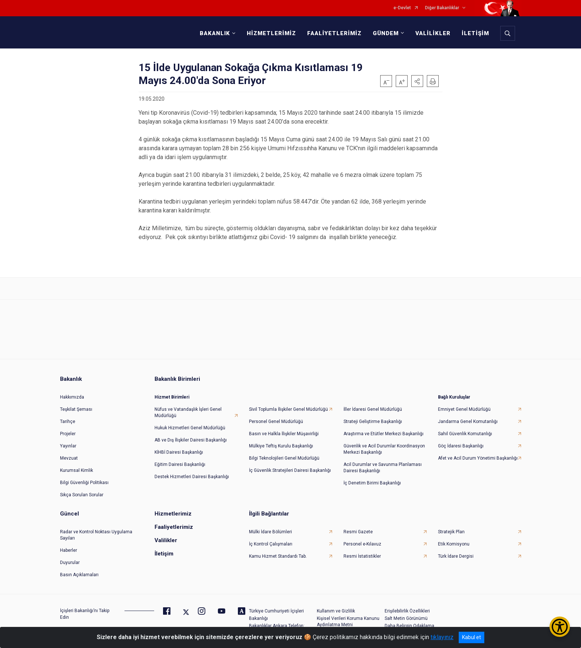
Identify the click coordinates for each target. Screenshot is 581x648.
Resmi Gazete (358, 528)
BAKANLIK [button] (214, 33)
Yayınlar (68, 443)
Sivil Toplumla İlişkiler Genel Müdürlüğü (288, 406)
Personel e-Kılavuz (362, 541)
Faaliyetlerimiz (174, 524)
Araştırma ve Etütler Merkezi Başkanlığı (383, 430)
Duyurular (70, 559)
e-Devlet (402, 8)
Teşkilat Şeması (76, 406)
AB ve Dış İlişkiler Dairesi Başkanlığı (191, 437)
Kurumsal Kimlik (76, 467)
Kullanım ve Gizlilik (336, 608)
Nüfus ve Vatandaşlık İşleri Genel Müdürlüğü (188, 409)
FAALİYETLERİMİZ (333, 33)
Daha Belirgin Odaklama (409, 622)
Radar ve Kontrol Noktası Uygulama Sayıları (96, 532)
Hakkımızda (72, 394)
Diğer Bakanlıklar (442, 8)
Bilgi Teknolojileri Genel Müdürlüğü (284, 455)
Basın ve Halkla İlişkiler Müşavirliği (284, 430)
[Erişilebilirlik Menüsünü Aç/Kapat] (560, 627)
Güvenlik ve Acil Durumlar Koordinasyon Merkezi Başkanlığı (384, 446)
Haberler (68, 547)
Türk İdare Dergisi (456, 553)
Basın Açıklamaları (79, 571)
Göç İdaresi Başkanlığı (461, 443)
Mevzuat (69, 455)
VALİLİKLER (431, 33)
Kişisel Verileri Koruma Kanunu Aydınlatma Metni (348, 618)
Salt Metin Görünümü (406, 615)
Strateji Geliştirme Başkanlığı (372, 418)
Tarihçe (67, 418)
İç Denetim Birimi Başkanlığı (372, 480)
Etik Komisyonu (453, 541)
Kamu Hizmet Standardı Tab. (278, 553)
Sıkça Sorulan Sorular (81, 491)
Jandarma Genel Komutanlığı (468, 418)
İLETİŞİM (474, 33)
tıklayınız (442, 637)
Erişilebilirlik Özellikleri (407, 608)
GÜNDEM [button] (385, 33)
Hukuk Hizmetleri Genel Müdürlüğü (190, 424)
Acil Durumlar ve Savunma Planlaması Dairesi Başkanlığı (382, 464)
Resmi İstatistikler (362, 553)
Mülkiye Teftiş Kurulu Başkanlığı (281, 443)
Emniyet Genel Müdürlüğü (464, 406)
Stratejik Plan (451, 528)
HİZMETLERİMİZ (270, 33)
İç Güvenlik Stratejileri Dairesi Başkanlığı (290, 467)
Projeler (68, 430)
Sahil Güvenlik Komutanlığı (465, 430)
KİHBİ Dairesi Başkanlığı (179, 449)
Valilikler (166, 537)
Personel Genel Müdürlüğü (276, 418)
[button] (417, 81)
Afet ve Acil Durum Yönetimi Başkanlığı (478, 455)
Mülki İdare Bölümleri (270, 528)
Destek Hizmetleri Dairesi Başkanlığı (192, 473)
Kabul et (471, 637)
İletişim (164, 550)
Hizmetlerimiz (173, 510)
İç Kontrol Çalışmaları (270, 541)
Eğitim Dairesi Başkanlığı (180, 461)
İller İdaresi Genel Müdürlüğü (372, 406)
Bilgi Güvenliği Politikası (84, 479)
